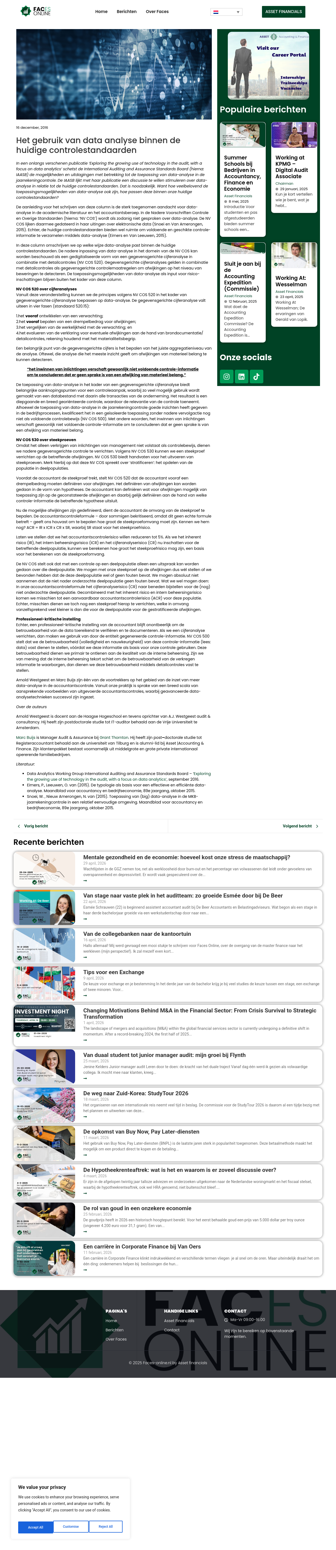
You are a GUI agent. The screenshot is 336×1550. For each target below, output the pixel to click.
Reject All (71, 1527)
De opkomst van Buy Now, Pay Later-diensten (141, 1132)
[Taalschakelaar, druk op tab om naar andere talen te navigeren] (226, 12)
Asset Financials (238, 196)
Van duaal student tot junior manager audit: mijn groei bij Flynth (164, 1055)
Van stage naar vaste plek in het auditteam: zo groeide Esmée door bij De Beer (183, 896)
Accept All (106, 1527)
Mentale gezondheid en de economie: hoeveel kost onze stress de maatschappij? (186, 857)
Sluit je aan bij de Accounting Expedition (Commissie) (242, 276)
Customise (35, 1527)
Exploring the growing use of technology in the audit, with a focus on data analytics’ (119, 776)
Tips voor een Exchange (113, 972)
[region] (70, 1510)
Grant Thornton (114, 737)
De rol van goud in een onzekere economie (137, 1208)
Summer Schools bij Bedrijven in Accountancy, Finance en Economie (242, 173)
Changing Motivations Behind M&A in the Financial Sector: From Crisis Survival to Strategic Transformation (199, 1014)
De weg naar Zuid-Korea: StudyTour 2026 (136, 1093)
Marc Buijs (26, 737)
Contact (172, 1330)
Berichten (127, 11)
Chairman (284, 183)
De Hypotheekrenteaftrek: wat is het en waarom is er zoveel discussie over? (179, 1170)
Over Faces (157, 11)
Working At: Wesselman (291, 281)
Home (101, 11)
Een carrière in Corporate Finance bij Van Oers (143, 1247)
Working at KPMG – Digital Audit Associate (292, 167)
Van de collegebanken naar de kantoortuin (137, 934)
